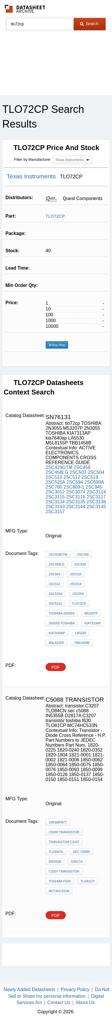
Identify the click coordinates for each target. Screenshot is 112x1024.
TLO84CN (56, 851)
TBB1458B (81, 642)
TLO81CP (88, 881)
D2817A (77, 861)
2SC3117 (96, 496)
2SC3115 (55, 496)
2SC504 (96, 472)
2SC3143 (55, 506)
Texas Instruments (32, 176)
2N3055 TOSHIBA (61, 623)
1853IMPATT (58, 822)
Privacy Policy (75, 989)
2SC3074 (75, 491)
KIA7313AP (93, 623)
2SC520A (55, 482)
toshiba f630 (60, 881)
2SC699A (94, 482)
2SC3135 (75, 501)
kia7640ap (57, 633)
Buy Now (56, 345)
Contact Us (58, 1002)
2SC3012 (55, 491)
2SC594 (74, 482)
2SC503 (78, 472)
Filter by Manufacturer (32, 159)
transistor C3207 (64, 842)
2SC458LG (57, 472)
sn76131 (55, 603)
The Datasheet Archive (25, 9)
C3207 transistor (64, 871)
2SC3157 (55, 511)
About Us (85, 1002)
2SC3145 (96, 506)
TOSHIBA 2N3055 (61, 613)
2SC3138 (96, 501)
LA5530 (80, 633)
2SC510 (54, 477)
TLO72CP (55, 216)
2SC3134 (55, 501)
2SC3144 (75, 506)
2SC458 (82, 467)
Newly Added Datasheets (29, 989)
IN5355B (55, 861)
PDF (55, 667)
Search (89, 23)
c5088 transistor (64, 832)
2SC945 (94, 487)
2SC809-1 (74, 487)
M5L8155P (56, 642)
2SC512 (72, 477)
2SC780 (54, 487)
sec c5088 (81, 851)
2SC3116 (75, 496)
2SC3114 (96, 491)
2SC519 (89, 477)
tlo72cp (79, 603)
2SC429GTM (59, 467)
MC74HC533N (59, 891)
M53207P (91, 613)
